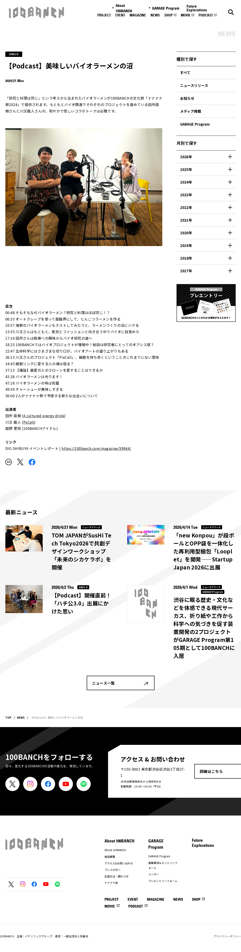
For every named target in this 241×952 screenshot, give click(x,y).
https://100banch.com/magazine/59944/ (96, 448)
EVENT (120, 15)
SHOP (168, 15)
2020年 (186, 232)
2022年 (186, 207)
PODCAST (206, 15)
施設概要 (109, 856)
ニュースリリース (194, 85)
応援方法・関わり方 (116, 876)
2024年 (186, 182)
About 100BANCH (124, 8)
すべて (185, 72)
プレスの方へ (112, 870)
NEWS (155, 15)
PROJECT (104, 15)
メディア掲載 (190, 111)
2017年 (186, 270)
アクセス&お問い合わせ (118, 863)
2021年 (186, 220)
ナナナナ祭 (111, 883)
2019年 (186, 245)
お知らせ (187, 98)
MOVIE (186, 15)
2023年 (186, 194)
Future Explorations (197, 8)
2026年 (186, 156)
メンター (153, 874)
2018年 (186, 258)
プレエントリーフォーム (162, 881)
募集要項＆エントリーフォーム (162, 865)
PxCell (28, 422)
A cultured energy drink (43, 415)
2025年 (186, 169)
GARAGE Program (165, 8)
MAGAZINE (138, 15)
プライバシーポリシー (227, 936)
